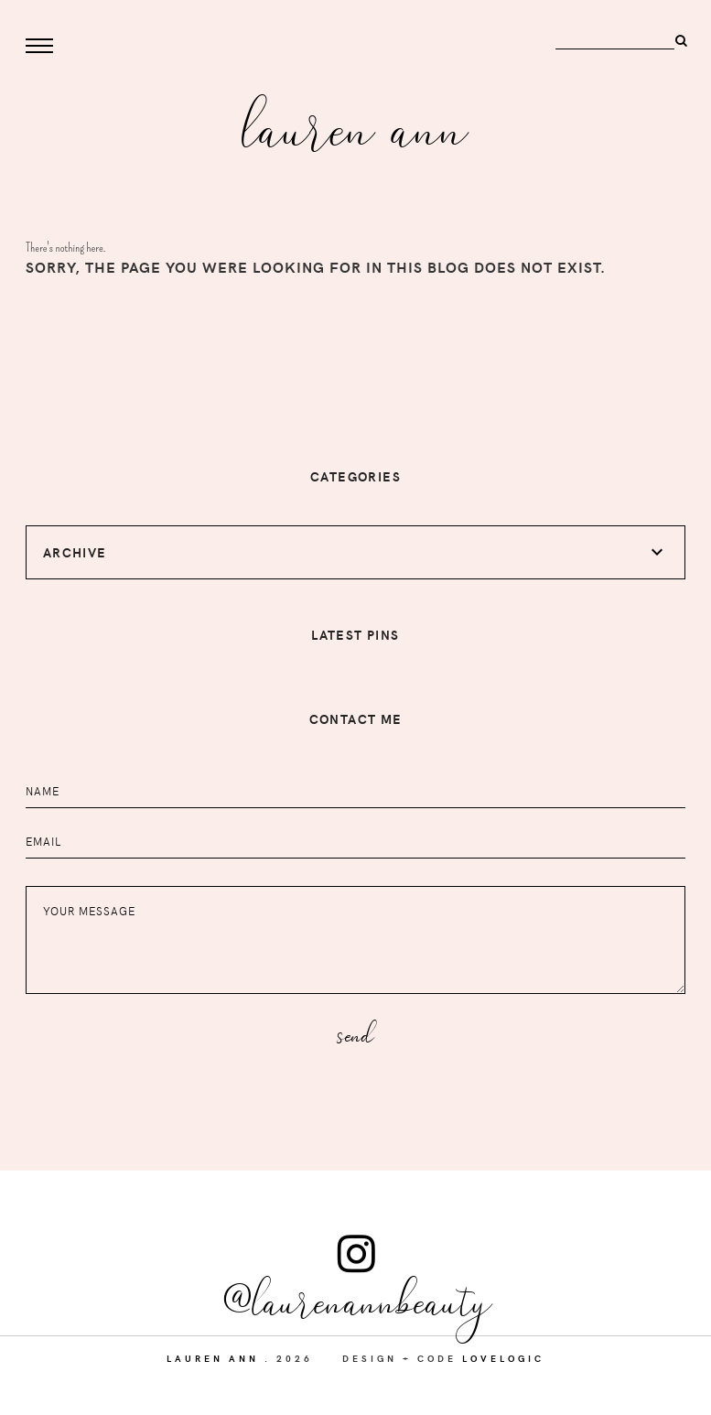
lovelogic (503, 1358)
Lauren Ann (355, 125)
